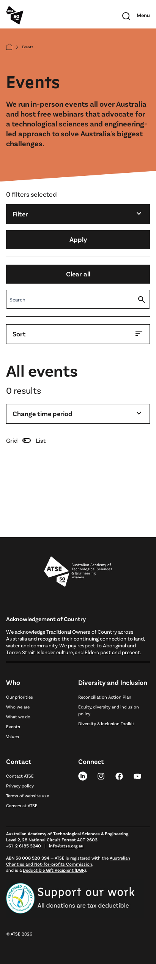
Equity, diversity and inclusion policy (108, 710)
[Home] (9, 47)
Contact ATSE (20, 775)
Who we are (18, 706)
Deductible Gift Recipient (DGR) (54, 869)
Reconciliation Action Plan (104, 696)
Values (12, 736)
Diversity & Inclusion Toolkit (106, 723)
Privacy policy (20, 785)
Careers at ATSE (22, 805)
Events (13, 726)
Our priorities (19, 696)
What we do (18, 716)
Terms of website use (27, 795)
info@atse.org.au (66, 845)
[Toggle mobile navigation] (143, 15)
